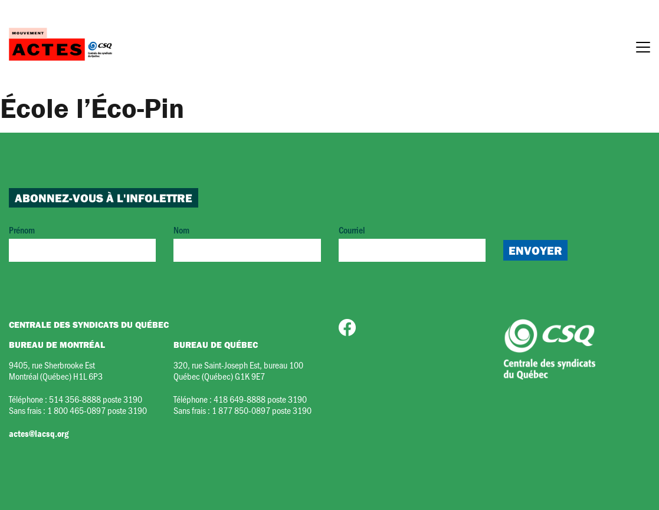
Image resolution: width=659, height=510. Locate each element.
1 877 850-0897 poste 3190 (262, 410)
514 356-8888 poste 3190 (95, 399)
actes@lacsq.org (38, 433)
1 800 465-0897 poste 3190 (97, 410)
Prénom (82, 242)
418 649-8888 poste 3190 (260, 399)
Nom (246, 242)
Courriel (412, 242)
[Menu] (643, 49)
